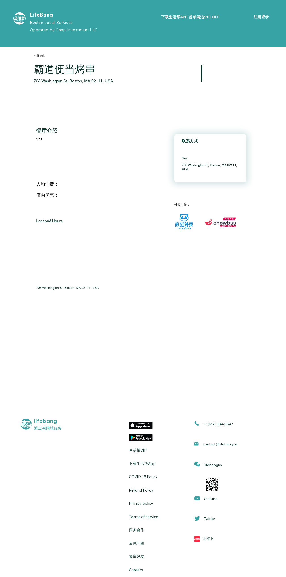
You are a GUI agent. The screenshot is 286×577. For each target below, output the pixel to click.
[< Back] (49, 56)
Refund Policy (141, 490)
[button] (197, 464)
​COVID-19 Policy (143, 476)
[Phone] (197, 423)
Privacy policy (141, 503)
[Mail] (196, 444)
